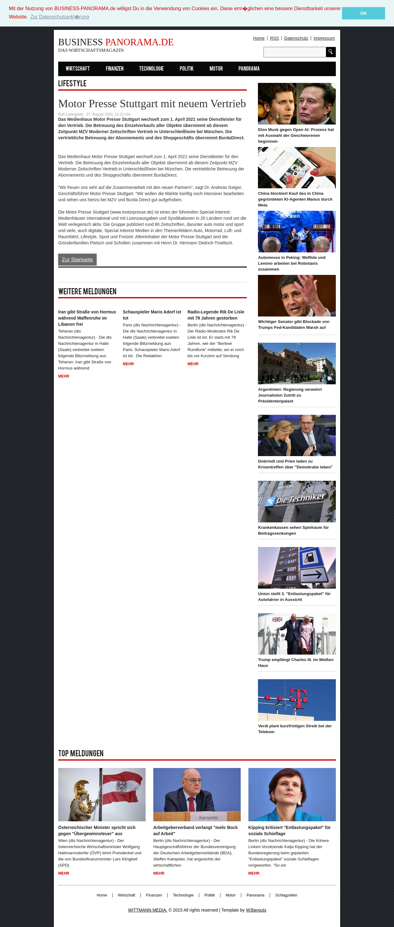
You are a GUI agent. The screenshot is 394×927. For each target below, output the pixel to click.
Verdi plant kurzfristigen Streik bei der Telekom (295, 729)
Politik (187, 69)
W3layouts (256, 909)
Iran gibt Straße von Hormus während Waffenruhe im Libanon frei (87, 318)
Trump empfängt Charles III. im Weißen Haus (295, 662)
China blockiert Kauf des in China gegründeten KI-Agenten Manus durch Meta (295, 199)
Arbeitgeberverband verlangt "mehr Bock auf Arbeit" (195, 830)
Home (259, 38)
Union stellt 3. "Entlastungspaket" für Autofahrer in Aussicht (294, 596)
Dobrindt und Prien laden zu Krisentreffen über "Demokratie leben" (295, 464)
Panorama (249, 69)
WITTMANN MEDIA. (147, 909)
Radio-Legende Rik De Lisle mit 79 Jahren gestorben (215, 315)
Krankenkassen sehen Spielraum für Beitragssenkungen (293, 530)
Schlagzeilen (286, 895)
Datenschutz (296, 38)
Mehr (63, 376)
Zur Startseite (77, 259)
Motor (216, 69)
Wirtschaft (78, 69)
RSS (274, 38)
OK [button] (363, 13)
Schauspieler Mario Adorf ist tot (152, 315)
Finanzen (114, 69)
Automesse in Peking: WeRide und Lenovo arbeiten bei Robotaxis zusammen (291, 263)
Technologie (151, 69)
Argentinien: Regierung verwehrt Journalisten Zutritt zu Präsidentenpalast (290, 395)
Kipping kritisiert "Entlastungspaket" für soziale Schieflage (289, 830)
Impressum (324, 38)
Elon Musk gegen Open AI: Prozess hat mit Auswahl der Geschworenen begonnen (296, 135)
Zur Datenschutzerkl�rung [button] (59, 16)
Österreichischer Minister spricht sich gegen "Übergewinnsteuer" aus (96, 830)
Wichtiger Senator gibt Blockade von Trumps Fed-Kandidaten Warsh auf (293, 324)
